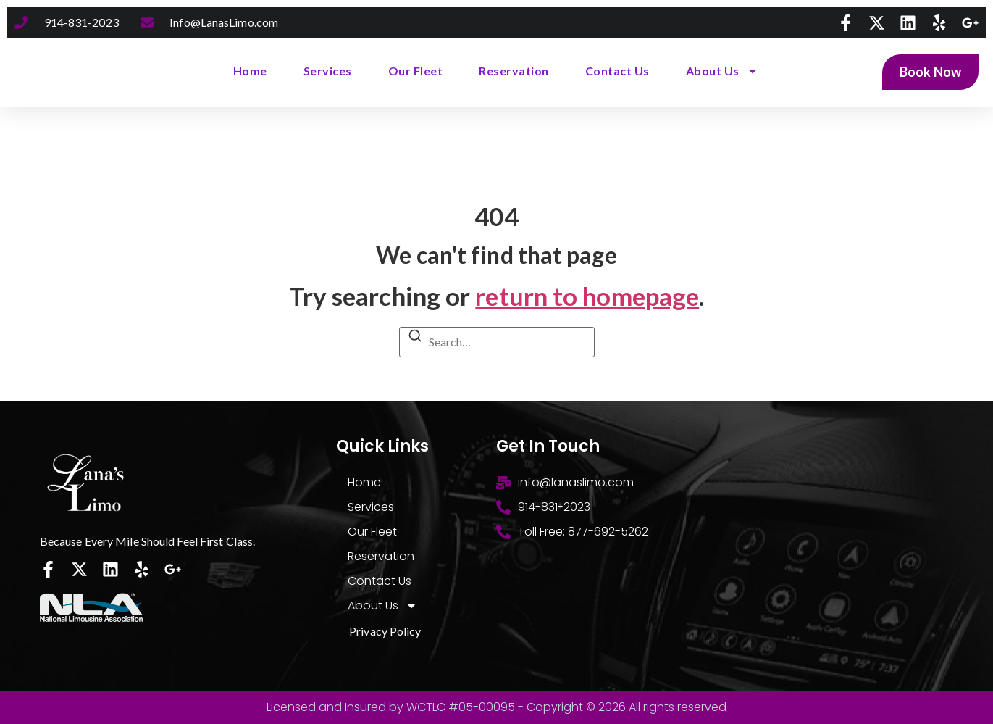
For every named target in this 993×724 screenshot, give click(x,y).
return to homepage (587, 295)
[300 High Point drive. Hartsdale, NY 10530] (839, 545)
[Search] (415, 338)
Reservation (514, 71)
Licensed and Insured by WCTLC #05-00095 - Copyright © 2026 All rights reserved (496, 707)
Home (250, 71)
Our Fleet (415, 71)
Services (327, 71)
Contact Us (617, 71)
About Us (722, 71)
